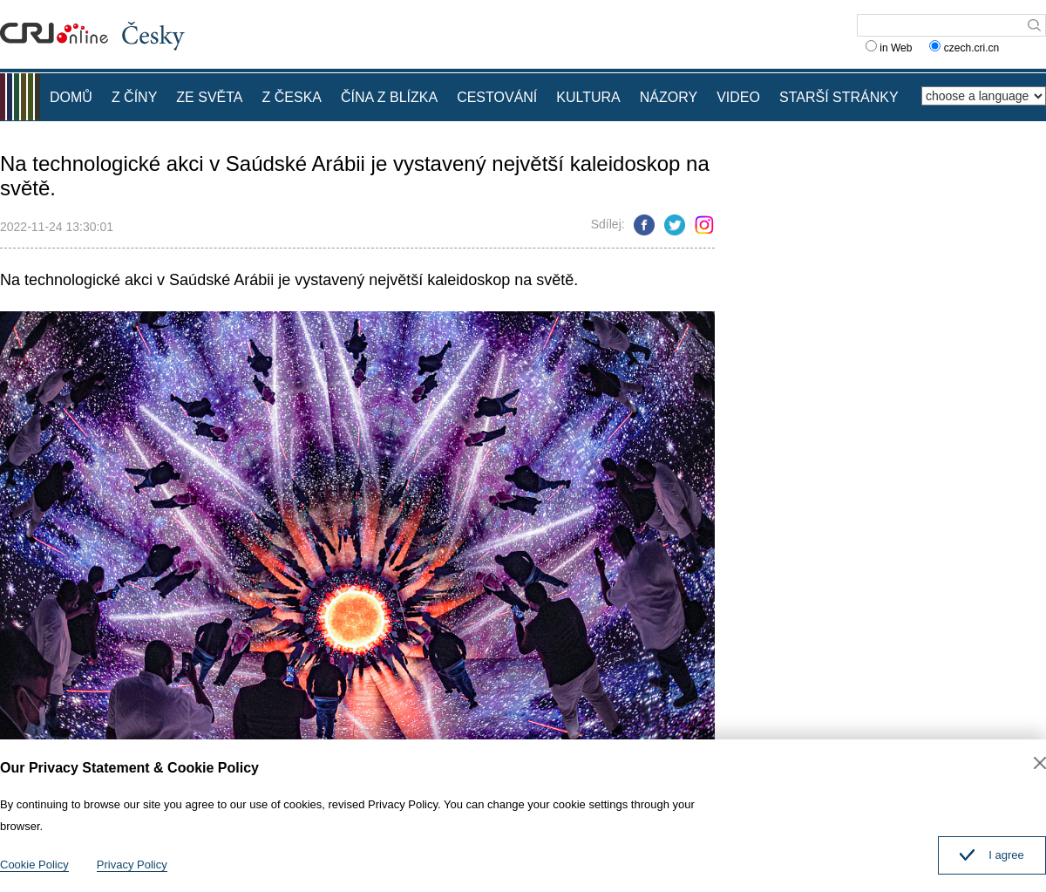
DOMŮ (71, 97)
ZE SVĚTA (209, 97)
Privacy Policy (132, 864)
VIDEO (738, 97)
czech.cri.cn (965, 48)
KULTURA (588, 97)
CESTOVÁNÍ (497, 97)
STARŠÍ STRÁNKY (839, 97)
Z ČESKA (292, 97)
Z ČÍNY (134, 97)
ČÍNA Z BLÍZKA (389, 97)
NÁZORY (668, 97)
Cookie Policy (34, 864)
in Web (889, 48)
